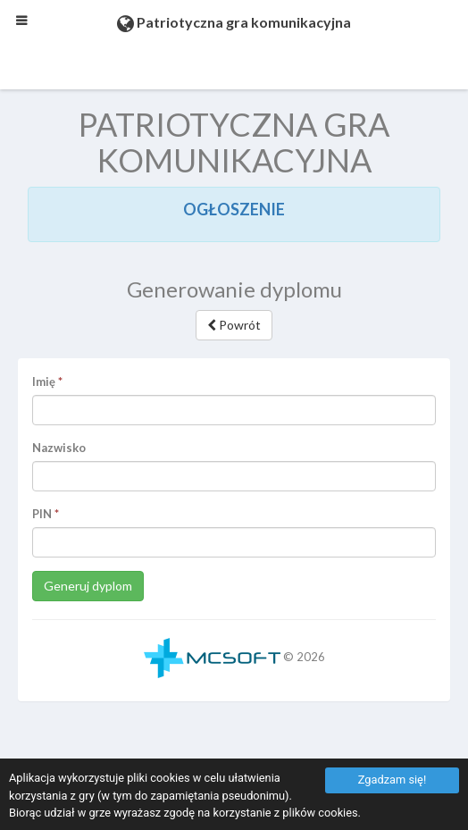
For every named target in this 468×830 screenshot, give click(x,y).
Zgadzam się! (392, 779)
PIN (42, 514)
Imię (43, 381)
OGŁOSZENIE (234, 209)
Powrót (234, 324)
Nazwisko (59, 447)
